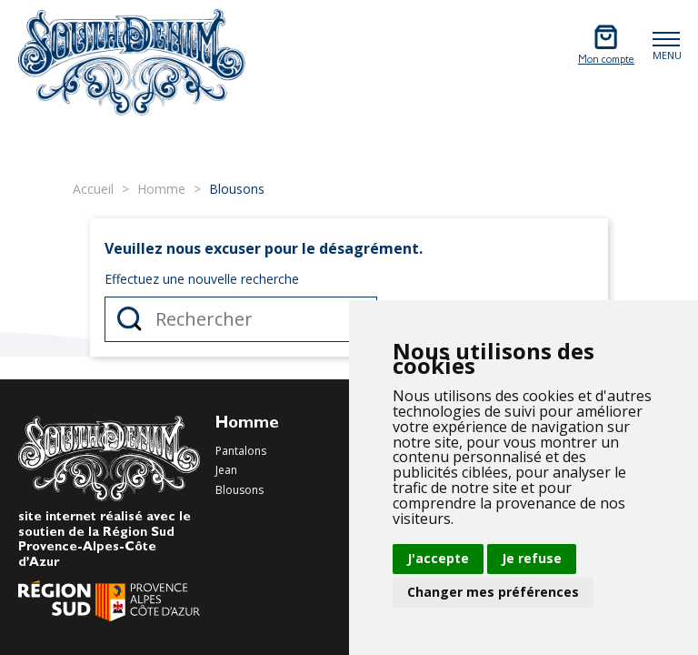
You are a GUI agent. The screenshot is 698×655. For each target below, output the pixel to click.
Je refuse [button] (532, 558)
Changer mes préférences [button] (493, 591)
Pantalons (240, 450)
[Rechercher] (241, 319)
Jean (226, 470)
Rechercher (130, 319)
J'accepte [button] (438, 558)
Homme (247, 425)
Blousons (239, 490)
